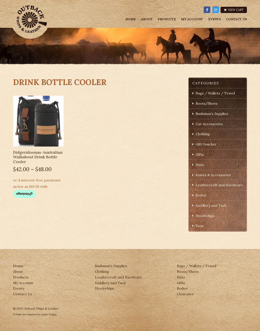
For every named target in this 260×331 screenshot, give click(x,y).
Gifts (200, 154)
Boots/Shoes (206, 103)
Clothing (203, 134)
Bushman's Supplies (212, 113)
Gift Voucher (206, 144)
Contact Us (236, 19)
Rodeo (201, 195)
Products (167, 19)
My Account (192, 19)
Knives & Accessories (213, 175)
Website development (25, 314)
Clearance (185, 294)
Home (130, 19)
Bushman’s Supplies (111, 266)
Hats (200, 164)
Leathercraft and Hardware (219, 185)
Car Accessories (209, 124)
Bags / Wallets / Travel (215, 93)
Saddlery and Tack (211, 205)
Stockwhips (205, 215)
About (146, 19)
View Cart (234, 10)
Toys (200, 226)
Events (214, 19)
